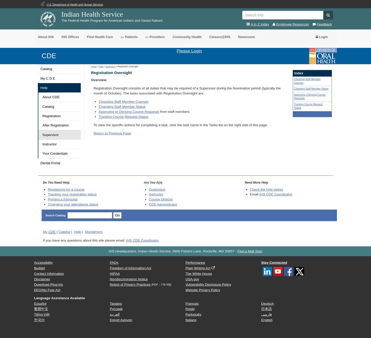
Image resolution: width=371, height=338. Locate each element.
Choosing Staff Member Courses (123, 102)
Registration (51, 116)
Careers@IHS (219, 37)
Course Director (161, 199)
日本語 (266, 309)
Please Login (189, 50)
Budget (39, 268)
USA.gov (192, 279)
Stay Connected (274, 262)
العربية (115, 314)
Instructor (49, 144)
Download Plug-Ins (48, 284)
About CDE (51, 97)
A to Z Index (260, 24)
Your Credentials (55, 153)
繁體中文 (41, 309)
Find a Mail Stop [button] (249, 251)
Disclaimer (42, 279)
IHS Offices (70, 37)
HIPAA (115, 274)
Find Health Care (100, 37)
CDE (49, 56)
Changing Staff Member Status (122, 107)
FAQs (114, 262)
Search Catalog (55, 215)
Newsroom (246, 37)
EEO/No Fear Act (47, 290)
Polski (190, 309)
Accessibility (43, 262)
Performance (195, 262)
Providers (155, 37)
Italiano (191, 320)
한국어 (39, 320)
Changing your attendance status (73, 204)
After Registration (55, 125)
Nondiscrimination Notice (129, 279)
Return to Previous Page (112, 133)
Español (40, 304)
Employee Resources (292, 24)
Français (192, 304)
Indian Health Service (92, 14)
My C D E (47, 78)
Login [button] (322, 37)
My (49, 232)
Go (117, 215)
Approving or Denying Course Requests (129, 112)
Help (43, 88)
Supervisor (50, 135)
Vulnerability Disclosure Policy (208, 284)
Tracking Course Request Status (123, 117)
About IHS (46, 37)
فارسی (266, 314)
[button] (328, 15)
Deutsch (267, 304)
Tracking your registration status (72, 194)
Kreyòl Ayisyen (121, 320)
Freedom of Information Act (130, 268)
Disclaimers (93, 232)
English (267, 320)
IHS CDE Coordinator (275, 194)
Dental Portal (50, 163)
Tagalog (116, 304)
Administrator (163, 204)
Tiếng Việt (41, 314)
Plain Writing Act (198, 268)
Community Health (187, 37)
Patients (129, 37)
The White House (199, 274)
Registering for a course (66, 189)
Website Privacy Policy (203, 290)
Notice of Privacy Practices (130, 284)
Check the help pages (266, 189)
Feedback (324, 24)
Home (94, 66)
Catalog (46, 69)
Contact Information (49, 274)
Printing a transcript (62, 199)
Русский (116, 309)
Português (193, 314)
